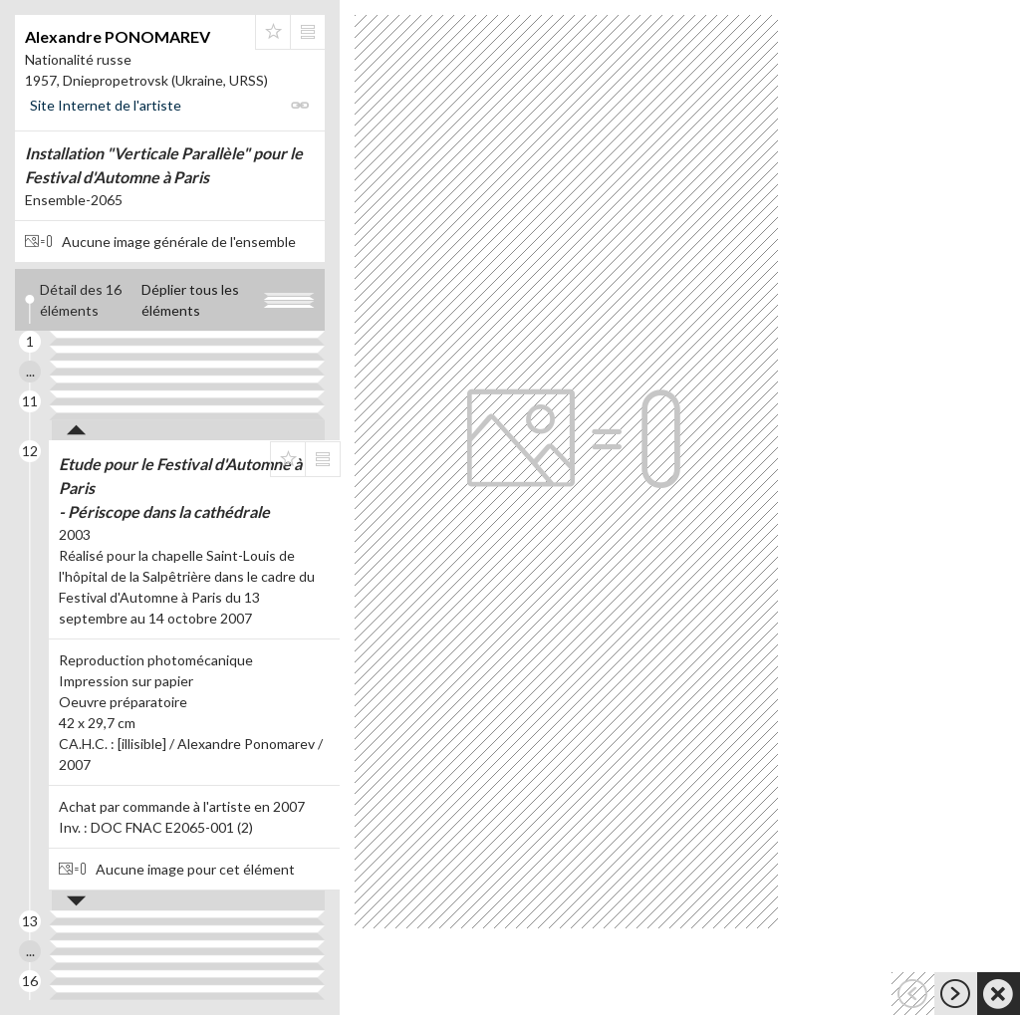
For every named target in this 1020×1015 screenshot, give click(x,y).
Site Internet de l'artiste (105, 105)
